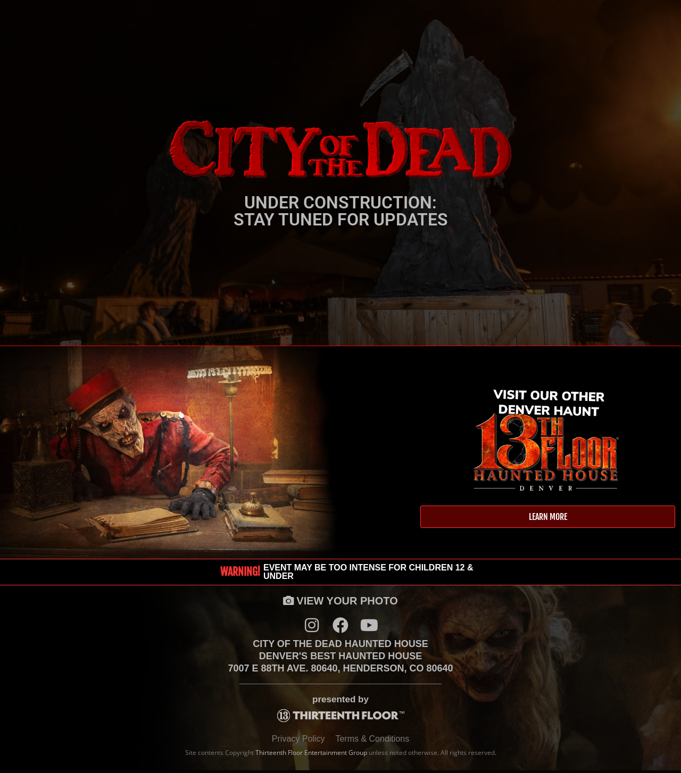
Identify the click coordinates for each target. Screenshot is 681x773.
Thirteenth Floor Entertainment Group (311, 755)
